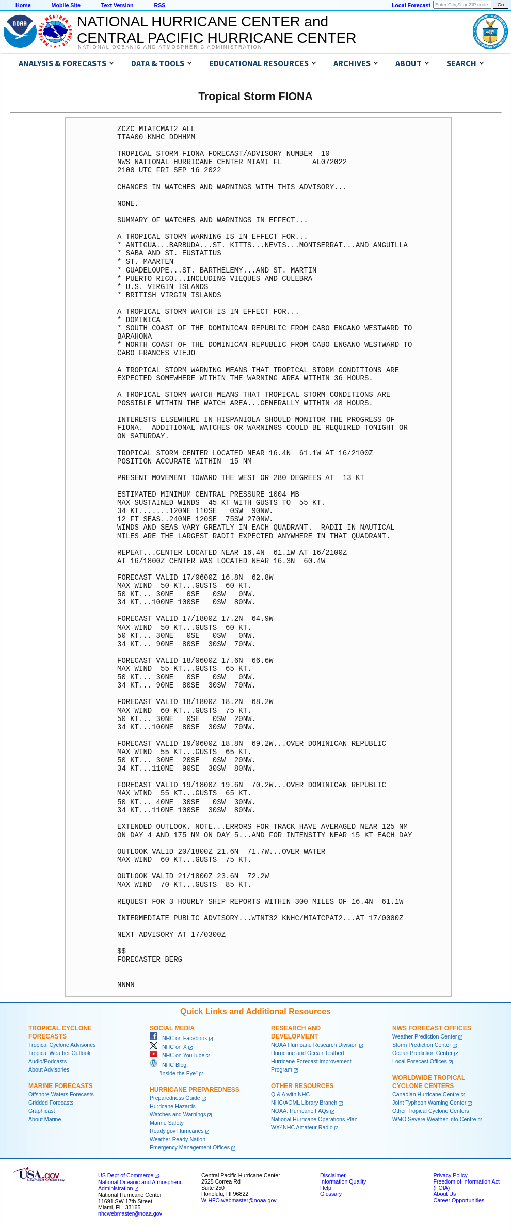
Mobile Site (66, 5)
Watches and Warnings (178, 1114)
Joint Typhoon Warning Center (429, 1102)
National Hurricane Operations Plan (314, 1119)
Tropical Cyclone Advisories (62, 1045)
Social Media (172, 1028)
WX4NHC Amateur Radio (302, 1127)
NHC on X (168, 1047)
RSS (159, 5)
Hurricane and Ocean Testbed (307, 1053)
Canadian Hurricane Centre (425, 1094)
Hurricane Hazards (173, 1106)
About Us (444, 1194)
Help (325, 1188)
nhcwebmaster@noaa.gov (130, 1213)
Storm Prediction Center (421, 1045)
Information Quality (343, 1181)
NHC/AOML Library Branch (304, 1102)
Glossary (331, 1194)
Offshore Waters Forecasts (61, 1094)
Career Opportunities (458, 1200)
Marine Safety (167, 1123)
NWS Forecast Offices (431, 1028)
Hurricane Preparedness (194, 1089)
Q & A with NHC (290, 1094)
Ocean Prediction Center (422, 1053)
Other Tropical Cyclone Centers (430, 1111)
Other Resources (302, 1086)
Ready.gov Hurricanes (177, 1131)
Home (23, 5)
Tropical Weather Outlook (59, 1053)
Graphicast (41, 1111)
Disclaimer (333, 1175)
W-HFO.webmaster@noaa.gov (239, 1200)
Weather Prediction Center (424, 1036)
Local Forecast (411, 5)
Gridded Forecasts (51, 1102)
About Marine (44, 1119)
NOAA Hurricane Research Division (314, 1045)
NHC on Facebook (178, 1038)
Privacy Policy (450, 1175)
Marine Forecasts (60, 1086)
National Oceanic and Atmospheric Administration (170, 47)
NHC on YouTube (177, 1055)
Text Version (117, 5)
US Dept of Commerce (125, 1175)
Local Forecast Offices (419, 1061)
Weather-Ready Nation (177, 1139)
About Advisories (48, 1069)
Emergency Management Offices (190, 1147)
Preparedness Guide (175, 1098)
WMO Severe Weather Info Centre (434, 1119)
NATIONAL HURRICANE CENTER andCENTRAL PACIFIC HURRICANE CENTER (216, 29)
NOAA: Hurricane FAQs (300, 1111)
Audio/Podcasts (47, 1061)
